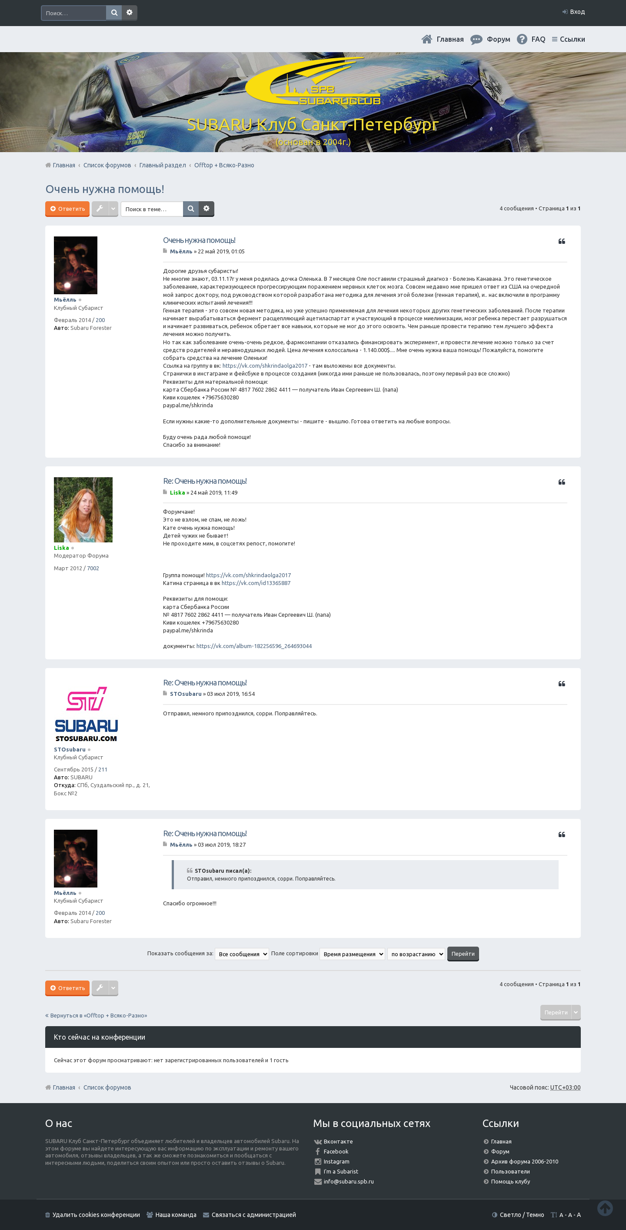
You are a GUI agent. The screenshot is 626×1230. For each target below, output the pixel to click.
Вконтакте (338, 1141)
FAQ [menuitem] (539, 39)
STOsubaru (70, 749)
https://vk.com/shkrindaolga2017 (265, 365)
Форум (500, 1151)
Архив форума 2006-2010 (524, 1161)
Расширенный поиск (129, 13)
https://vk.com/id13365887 (256, 583)
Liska (61, 548)
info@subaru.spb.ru (349, 1181)
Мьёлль (65, 299)
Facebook (336, 1151)
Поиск (114, 13)
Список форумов (107, 1087)
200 (100, 320)
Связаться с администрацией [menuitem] (254, 1214)
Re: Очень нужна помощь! (204, 480)
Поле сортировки (328, 953)
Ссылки (572, 39)
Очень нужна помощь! (104, 189)
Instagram (337, 1161)
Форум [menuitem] (498, 39)
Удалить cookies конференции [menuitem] (96, 1214)
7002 (93, 568)
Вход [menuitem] (577, 11)
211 (102, 769)
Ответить (71, 209)
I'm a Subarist (341, 1171)
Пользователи (510, 1171)
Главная (450, 39)
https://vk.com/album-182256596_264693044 (254, 646)
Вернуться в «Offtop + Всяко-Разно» (98, 1015)
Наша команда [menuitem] (176, 1214)
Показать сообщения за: (208, 953)
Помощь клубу (510, 1181)
